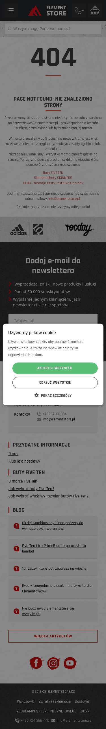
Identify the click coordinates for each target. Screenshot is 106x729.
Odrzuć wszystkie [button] (55, 382)
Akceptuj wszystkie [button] (54, 368)
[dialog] (53, 364)
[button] (53, 395)
